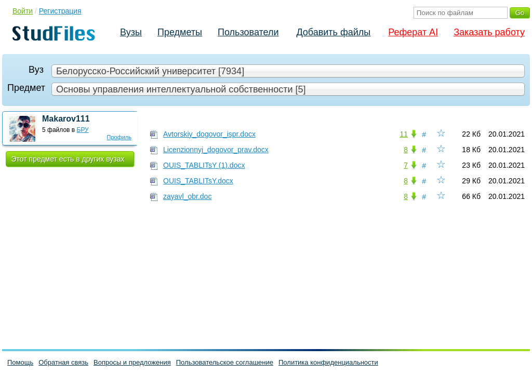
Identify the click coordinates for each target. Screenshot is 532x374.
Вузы (131, 32)
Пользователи (248, 32)
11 (404, 134)
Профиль (119, 137)
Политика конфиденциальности (328, 362)
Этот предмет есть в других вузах (68, 159)
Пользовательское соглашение (224, 362)
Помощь (20, 362)
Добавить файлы (333, 32)
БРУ (83, 129)
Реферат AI (413, 32)
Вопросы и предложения (132, 362)
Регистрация (60, 11)
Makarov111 (66, 118)
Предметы (179, 32)
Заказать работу (489, 32)
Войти (22, 11)
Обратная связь (63, 362)
